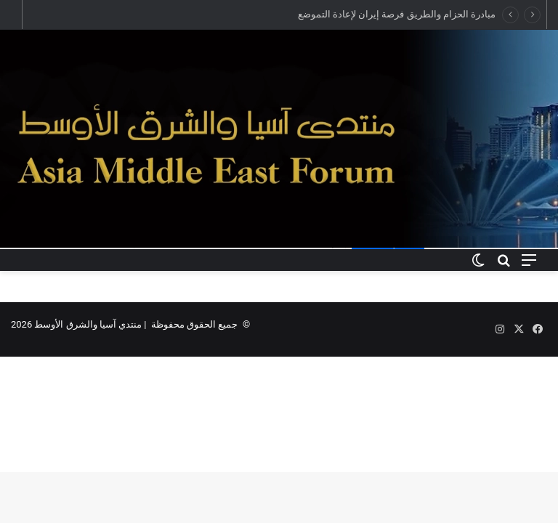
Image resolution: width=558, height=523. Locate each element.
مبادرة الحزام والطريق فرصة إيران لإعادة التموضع (397, 14)
